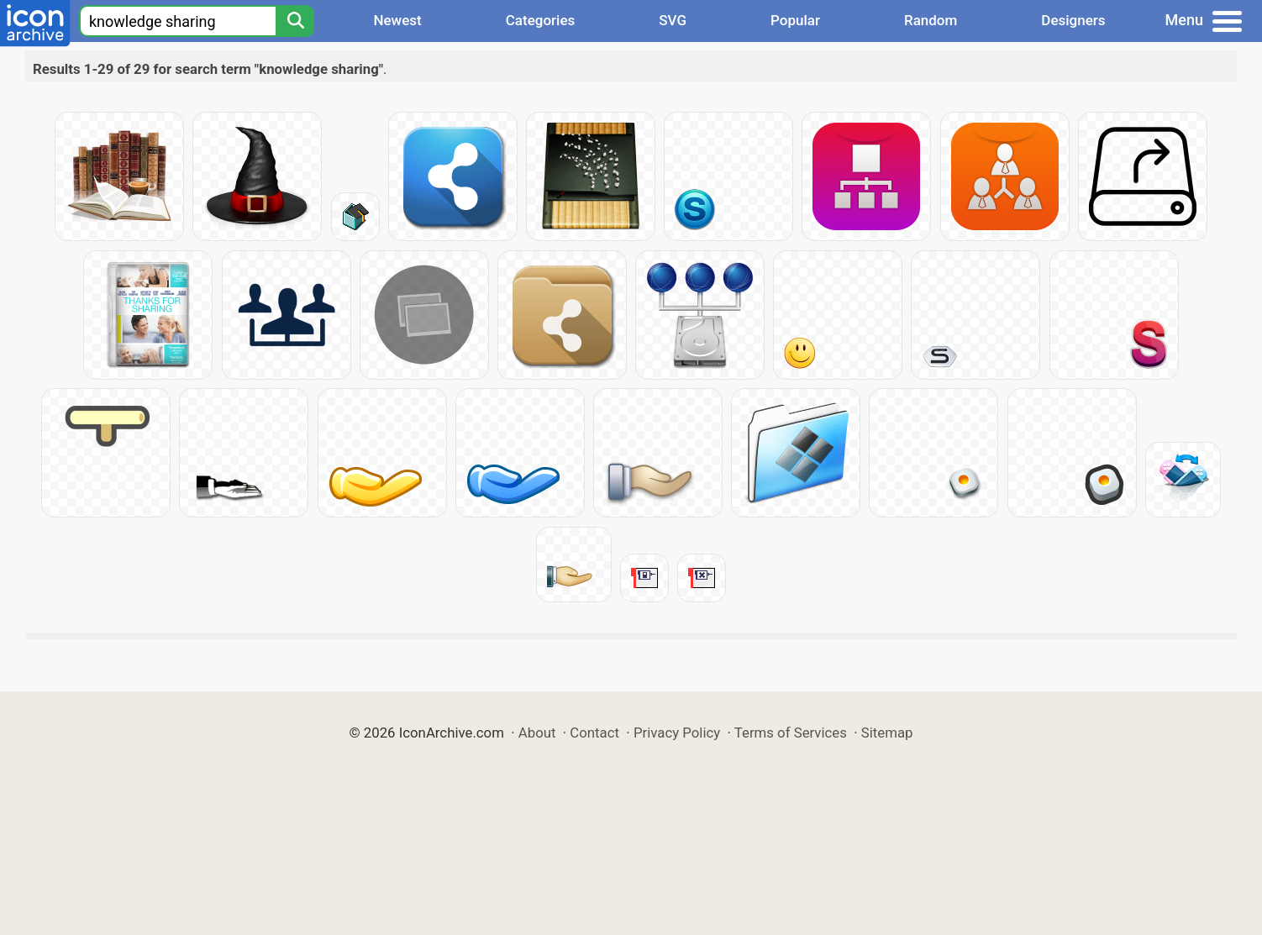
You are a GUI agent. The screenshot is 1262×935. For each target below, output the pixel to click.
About (537, 732)
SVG (672, 20)
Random (930, 20)
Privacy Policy (677, 732)
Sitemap (887, 732)
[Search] (295, 21)
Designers (1073, 20)
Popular (795, 20)
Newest (397, 20)
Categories (541, 20)
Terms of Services (790, 732)
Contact (594, 732)
